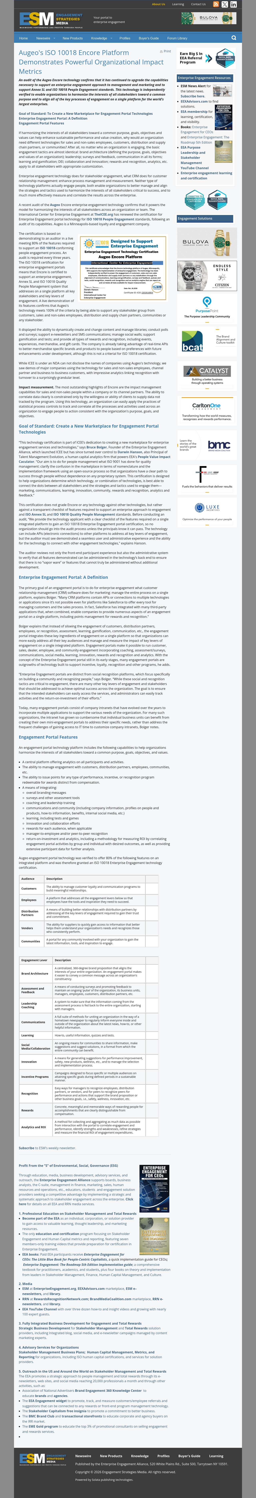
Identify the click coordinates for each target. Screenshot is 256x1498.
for (55, 1328)
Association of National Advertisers (48, 1390)
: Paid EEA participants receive (53, 1254)
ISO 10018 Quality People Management (84, 514)
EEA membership (194, 111)
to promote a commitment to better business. (92, 1411)
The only (29, 1234)
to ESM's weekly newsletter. (48, 1148)
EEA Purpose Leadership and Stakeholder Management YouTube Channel (195, 157)
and (100, 1328)
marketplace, (102, 1288)
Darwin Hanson (130, 452)
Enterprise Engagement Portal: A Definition (53, 118)
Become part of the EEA (41, 1218)
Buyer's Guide (149, 38)
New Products (73, 38)
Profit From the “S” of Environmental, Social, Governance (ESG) (68, 1165)
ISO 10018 (47, 248)
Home (23, 38)
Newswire (43, 38)
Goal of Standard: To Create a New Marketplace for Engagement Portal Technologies (86, 113)
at (28, 1288)
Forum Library (177, 38)
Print (167, 51)
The (25, 1401)
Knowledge (99, 38)
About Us (158, 4)
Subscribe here (192, 96)
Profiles (125, 38)
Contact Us (198, 4)
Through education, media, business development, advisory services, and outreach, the (73, 1175)
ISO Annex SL (35, 514)
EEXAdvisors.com (194, 101)
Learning (178, 4)
